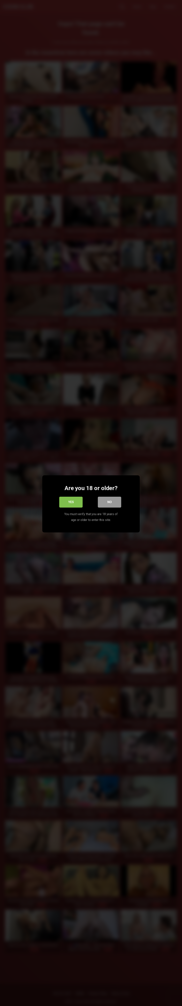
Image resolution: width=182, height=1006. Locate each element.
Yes (71, 501)
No (109, 501)
